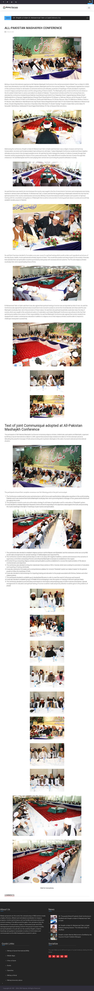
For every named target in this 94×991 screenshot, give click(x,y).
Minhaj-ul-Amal (12, 975)
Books (9, 965)
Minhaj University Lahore (14, 980)
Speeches (10, 970)
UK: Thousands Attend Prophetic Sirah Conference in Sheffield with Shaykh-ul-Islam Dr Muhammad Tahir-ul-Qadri (75, 918)
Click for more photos (47, 888)
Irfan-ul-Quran (11, 960)
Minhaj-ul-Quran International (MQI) (18, 951)
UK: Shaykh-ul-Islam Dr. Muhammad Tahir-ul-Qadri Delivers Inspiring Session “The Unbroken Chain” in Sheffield (74, 928)
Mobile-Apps (11, 955)
